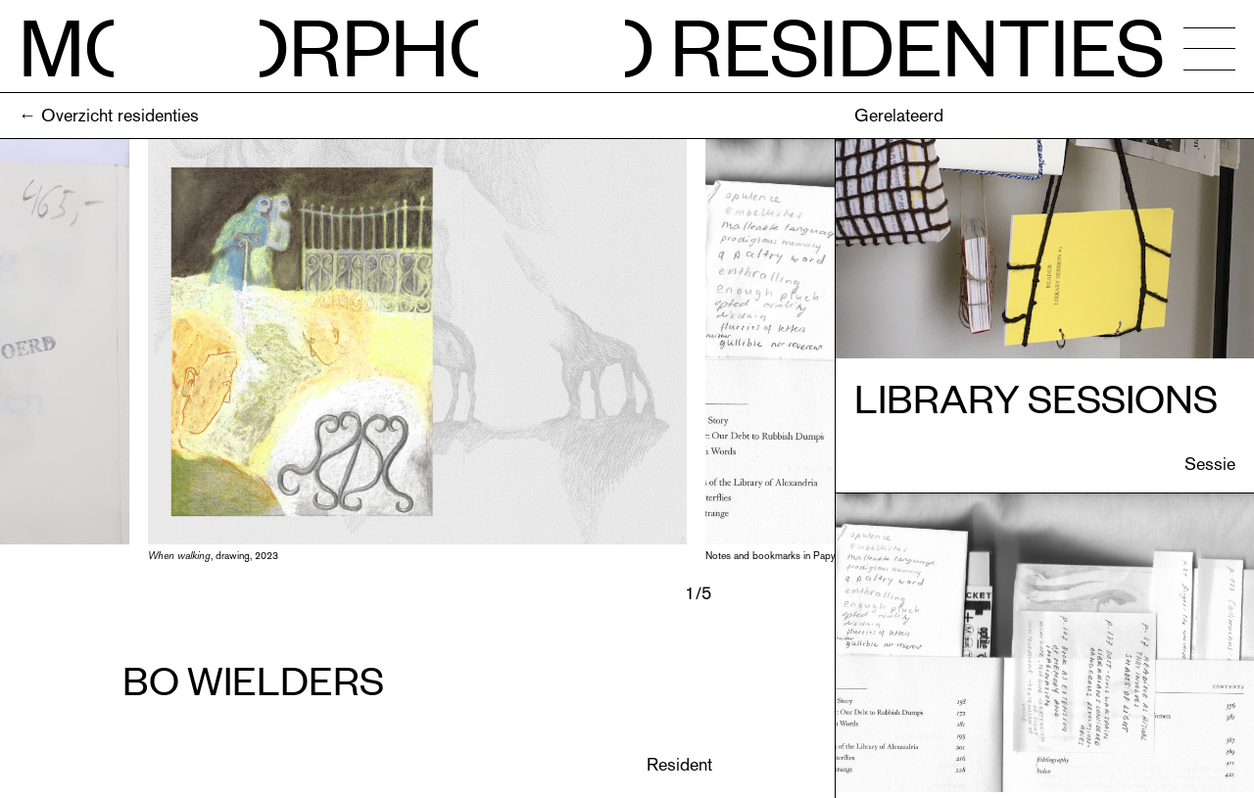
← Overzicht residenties (109, 115)
